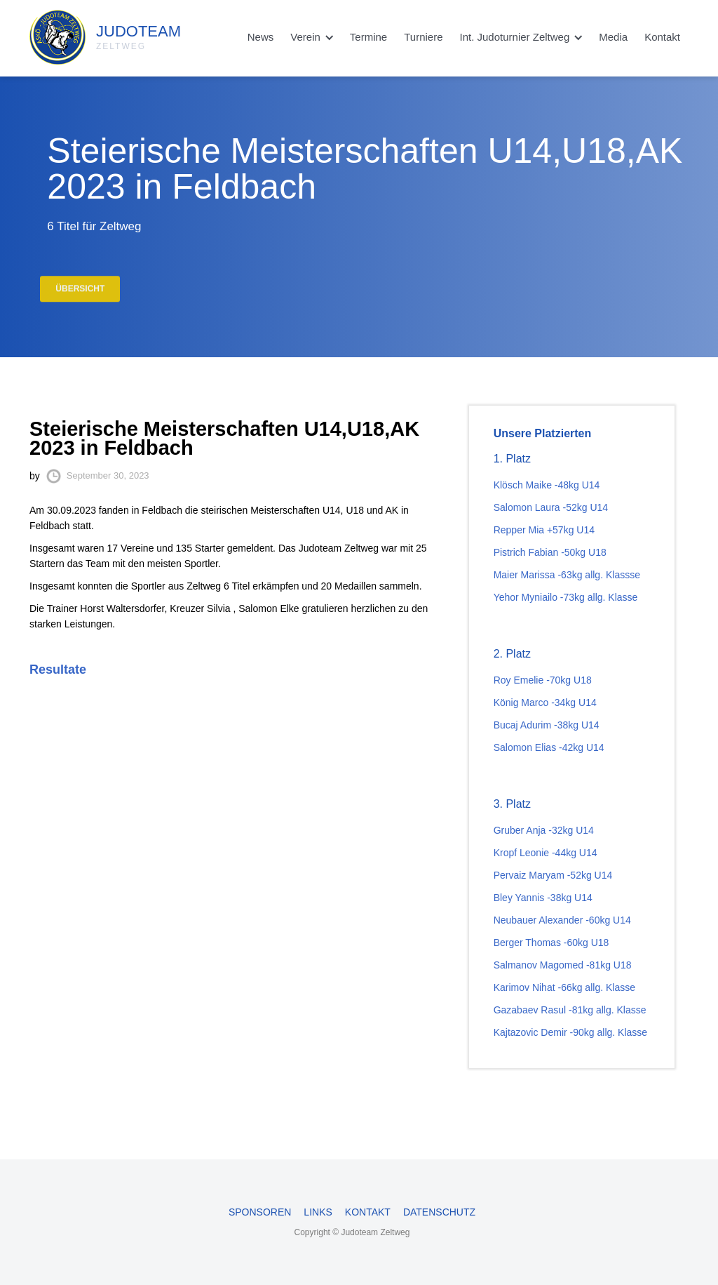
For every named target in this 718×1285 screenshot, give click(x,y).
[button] (311, 37)
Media (613, 37)
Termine (368, 37)
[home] (71, 33)
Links (318, 1212)
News (261, 37)
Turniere (423, 37)
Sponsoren (260, 1212)
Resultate (57, 670)
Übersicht (79, 296)
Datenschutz (439, 1212)
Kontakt (662, 37)
